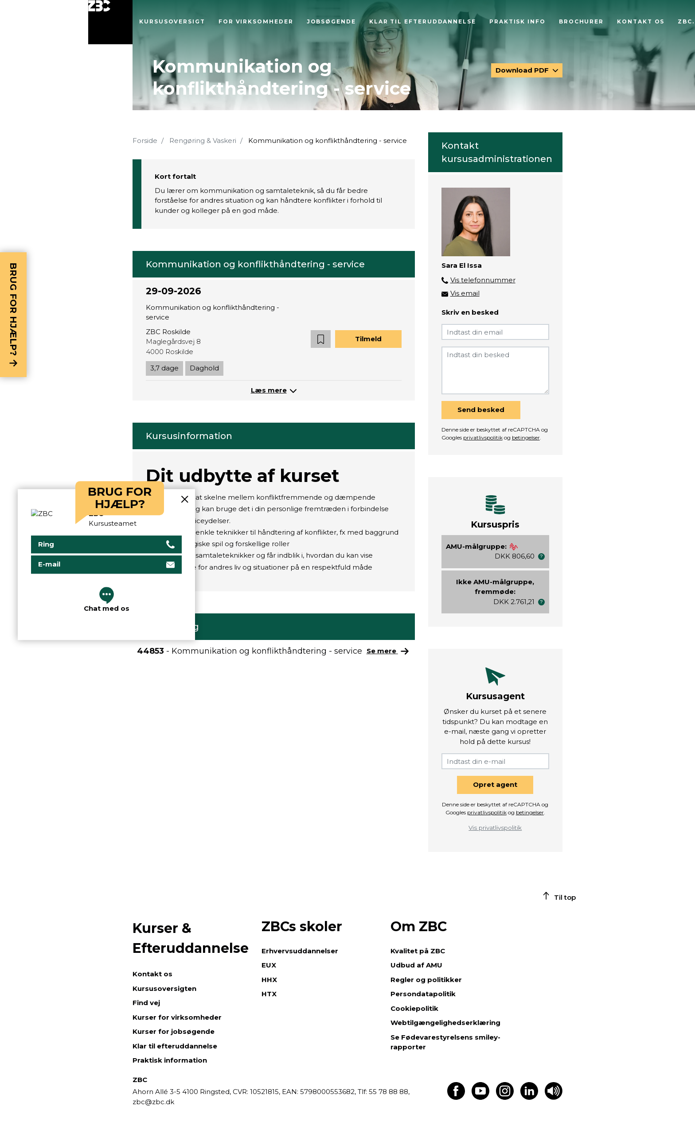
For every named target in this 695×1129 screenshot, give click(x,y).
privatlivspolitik (483, 437)
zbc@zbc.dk (153, 1102)
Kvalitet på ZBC (417, 951)
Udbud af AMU (416, 965)
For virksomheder (256, 21)
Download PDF (523, 70)
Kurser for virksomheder (177, 1017)
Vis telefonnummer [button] (482, 280)
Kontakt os (640, 21)
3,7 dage (164, 368)
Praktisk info (517, 21)
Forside (145, 140)
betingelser (526, 437)
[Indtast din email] (495, 332)
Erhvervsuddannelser (300, 951)
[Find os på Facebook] (456, 1097)
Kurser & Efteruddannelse (191, 938)
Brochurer (581, 21)
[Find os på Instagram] (505, 1097)
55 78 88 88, (388, 1091)
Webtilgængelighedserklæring (445, 1022)
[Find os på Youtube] (480, 1097)
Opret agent (495, 784)
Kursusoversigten (164, 988)
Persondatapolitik (423, 994)
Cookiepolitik (414, 1008)
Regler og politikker (426, 979)
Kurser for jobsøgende (174, 1031)
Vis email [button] (465, 293)
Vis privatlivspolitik (495, 827)
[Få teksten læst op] (553, 1097)
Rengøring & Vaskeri (202, 140)
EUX (269, 965)
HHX (269, 979)
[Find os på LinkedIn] (529, 1097)
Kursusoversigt (172, 21)
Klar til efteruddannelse (422, 21)
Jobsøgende (331, 21)
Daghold (204, 368)
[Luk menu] (110, 22)
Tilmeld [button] (368, 339)
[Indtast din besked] (495, 370)
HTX (269, 994)
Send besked (480, 409)
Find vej (146, 1002)
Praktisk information (170, 1060)
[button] (321, 339)
